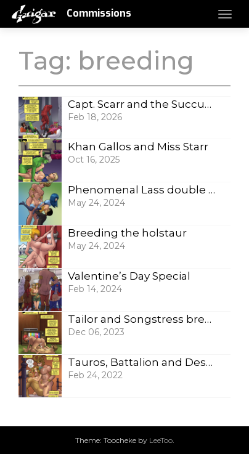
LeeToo (161, 440)
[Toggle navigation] (225, 14)
